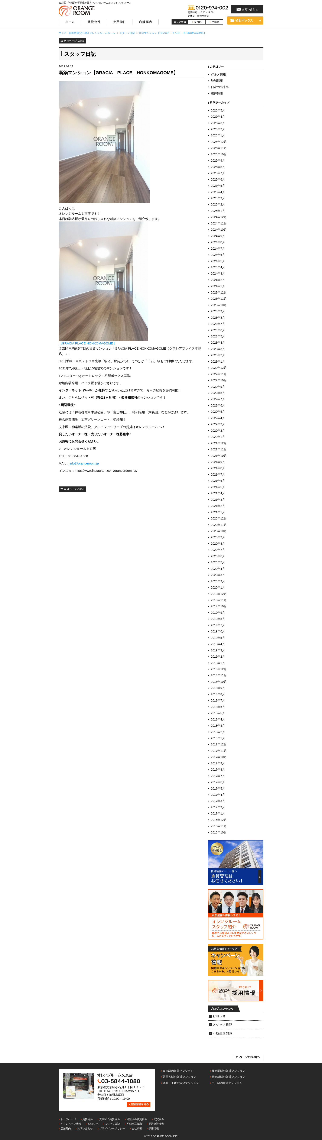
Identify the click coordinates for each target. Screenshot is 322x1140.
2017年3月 (218, 801)
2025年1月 (218, 211)
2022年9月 (218, 386)
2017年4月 (218, 794)
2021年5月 (218, 487)
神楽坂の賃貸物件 (137, 1119)
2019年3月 (218, 650)
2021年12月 (219, 443)
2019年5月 (218, 637)
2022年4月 (218, 418)
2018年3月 (218, 725)
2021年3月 (218, 499)
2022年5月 (218, 411)
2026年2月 (218, 129)
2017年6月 (218, 782)
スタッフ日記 (222, 1024)
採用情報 (154, 1128)
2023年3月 (218, 349)
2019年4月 (218, 644)
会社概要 (137, 1128)
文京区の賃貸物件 (109, 1119)
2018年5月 (218, 713)
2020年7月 (218, 549)
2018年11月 (219, 675)
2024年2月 (218, 280)
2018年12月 (219, 669)
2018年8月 (218, 694)
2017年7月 (218, 776)
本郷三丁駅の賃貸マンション (181, 1083)
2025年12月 (219, 141)
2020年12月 (219, 518)
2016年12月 (219, 820)
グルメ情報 (218, 74)
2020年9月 (218, 537)
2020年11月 (219, 525)
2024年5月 (218, 261)
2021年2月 (218, 506)
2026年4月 (218, 116)
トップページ (68, 1119)
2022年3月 (218, 424)
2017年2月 (218, 807)
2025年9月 (218, 160)
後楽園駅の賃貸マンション (228, 1070)
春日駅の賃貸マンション (178, 1070)
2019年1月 (218, 663)
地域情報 (217, 80)
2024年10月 (219, 229)
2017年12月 (219, 744)
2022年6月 (218, 405)
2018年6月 (218, 707)
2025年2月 (218, 204)
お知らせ (219, 1016)
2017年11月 (219, 750)
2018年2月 (218, 732)
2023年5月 (218, 336)
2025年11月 (219, 148)
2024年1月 (218, 286)
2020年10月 (219, 531)
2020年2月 (218, 581)
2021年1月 (218, 512)
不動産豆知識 (222, 1033)
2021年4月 (218, 493)
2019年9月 (218, 612)
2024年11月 (219, 223)
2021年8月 (218, 468)
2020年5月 (218, 562)
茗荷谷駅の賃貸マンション (179, 1076)
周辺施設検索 (156, 1123)
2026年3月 (218, 123)
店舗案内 (66, 1128)
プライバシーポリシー (112, 1128)
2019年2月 (218, 656)
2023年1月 (218, 361)
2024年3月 (218, 273)
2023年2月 (218, 355)
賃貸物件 (87, 1119)
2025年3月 (218, 198)
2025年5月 (218, 185)
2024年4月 (218, 267)
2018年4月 (218, 719)
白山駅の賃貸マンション (227, 1083)
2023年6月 (218, 330)
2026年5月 (218, 110)
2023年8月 (218, 317)
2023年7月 (218, 324)
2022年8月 (218, 393)
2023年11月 (219, 298)
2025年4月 (218, 192)
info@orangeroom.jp (84, 463)
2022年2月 (218, 430)
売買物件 (159, 1119)
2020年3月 (218, 575)
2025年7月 (218, 173)
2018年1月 (218, 738)
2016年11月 (219, 826)
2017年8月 (218, 769)
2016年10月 (219, 832)
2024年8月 (218, 242)
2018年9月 (218, 688)
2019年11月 (219, 600)
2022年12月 (219, 367)
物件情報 (217, 93)
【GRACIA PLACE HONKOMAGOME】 (87, 343)
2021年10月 (219, 455)
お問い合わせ (85, 1128)
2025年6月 (218, 179)
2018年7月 (218, 700)
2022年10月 (219, 380)
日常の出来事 (220, 87)
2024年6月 (218, 254)
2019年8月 (218, 619)
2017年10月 (219, 757)
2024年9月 (218, 236)
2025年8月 (218, 167)
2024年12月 (219, 217)
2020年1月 (218, 587)
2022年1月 (218, 436)
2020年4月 (218, 568)
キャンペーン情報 (71, 1123)
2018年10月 (219, 681)
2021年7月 (218, 474)
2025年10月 (219, 154)
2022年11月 (219, 374)
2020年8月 (218, 543)
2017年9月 (218, 763)
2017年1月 (218, 813)
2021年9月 (218, 462)
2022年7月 (218, 399)
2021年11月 (219, 449)
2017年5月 (218, 788)
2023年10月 (219, 305)
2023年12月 (219, 292)
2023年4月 (218, 342)
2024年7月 (218, 248)
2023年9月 (218, 311)
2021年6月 (218, 480)
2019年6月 (218, 631)
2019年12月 (219, 594)
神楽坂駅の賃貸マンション (228, 1076)
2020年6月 (218, 556)
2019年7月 (218, 625)
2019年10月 (219, 606)
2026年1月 (218, 135)
